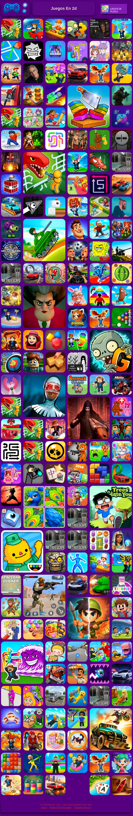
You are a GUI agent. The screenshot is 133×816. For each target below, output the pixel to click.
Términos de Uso (82, 807)
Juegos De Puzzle (111, 10)
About (44, 807)
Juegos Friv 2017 (12, 15)
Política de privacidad (60, 807)
